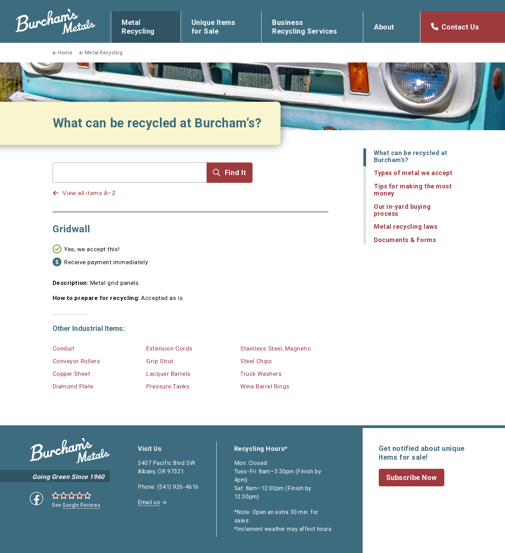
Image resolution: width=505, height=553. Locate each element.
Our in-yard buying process (402, 210)
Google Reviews (81, 505)
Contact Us (460, 27)
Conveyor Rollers (76, 361)
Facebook (36, 498)
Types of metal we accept (413, 172)
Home (65, 52)
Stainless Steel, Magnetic (275, 348)
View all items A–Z (89, 192)
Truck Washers (261, 373)
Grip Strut (160, 361)
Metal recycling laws (405, 226)
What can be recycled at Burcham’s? (410, 156)
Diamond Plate (73, 386)
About (384, 27)
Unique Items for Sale (213, 26)
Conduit (64, 348)
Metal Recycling (138, 26)
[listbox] (130, 186)
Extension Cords (169, 348)
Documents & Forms (405, 240)
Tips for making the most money (413, 189)
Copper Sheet (71, 373)
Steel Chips (256, 361)
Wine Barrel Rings (265, 386)
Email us (149, 502)
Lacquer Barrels (168, 373)
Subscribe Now (411, 477)
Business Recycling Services (304, 26)
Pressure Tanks (167, 386)
